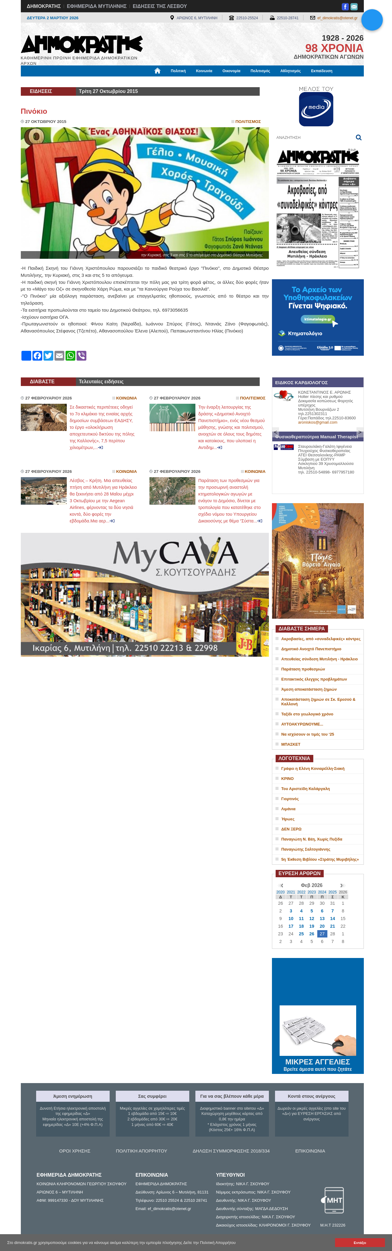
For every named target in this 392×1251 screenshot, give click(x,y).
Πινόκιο (34, 111)
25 (301, 933)
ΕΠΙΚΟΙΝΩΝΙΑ (310, 1150)
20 (322, 926)
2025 (333, 892)
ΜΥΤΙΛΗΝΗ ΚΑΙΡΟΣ (317, 982)
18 (301, 926)
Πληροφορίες (198, 82)
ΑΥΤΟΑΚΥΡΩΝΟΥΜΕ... (302, 724)
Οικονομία (231, 71)
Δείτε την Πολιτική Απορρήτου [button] (209, 1242)
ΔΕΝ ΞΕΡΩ (291, 829)
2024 (322, 892)
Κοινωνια (126, 398)
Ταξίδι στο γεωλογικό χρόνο (307, 714)
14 (332, 918)
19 (311, 926)
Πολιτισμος (248, 121)
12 (311, 918)
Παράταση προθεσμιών (303, 669)
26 (311, 933)
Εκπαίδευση (322, 71)
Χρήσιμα (147, 82)
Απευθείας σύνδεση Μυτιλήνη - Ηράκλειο (319, 659)
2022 (301, 892)
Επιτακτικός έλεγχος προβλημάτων (314, 679)
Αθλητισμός (290, 71)
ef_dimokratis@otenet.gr (338, 18)
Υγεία (125, 82)
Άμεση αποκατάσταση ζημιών (309, 689)
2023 (312, 892)
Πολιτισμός (260, 71)
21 (332, 926)
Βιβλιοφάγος (99, 82)
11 (301, 918)
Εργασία (69, 82)
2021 (291, 892)
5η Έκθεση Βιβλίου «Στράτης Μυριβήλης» (320, 859)
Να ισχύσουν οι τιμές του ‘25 (307, 734)
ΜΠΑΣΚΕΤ (290, 744)
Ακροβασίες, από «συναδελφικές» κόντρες (321, 639)
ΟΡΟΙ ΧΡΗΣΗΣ (74, 1150)
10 (290, 918)
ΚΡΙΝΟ (287, 778)
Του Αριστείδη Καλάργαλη (305, 788)
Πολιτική (178, 71)
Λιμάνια (288, 809)
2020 (281, 892)
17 (290, 926)
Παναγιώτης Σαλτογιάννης (305, 849)
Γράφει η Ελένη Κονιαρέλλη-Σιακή (313, 768)
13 (322, 918)
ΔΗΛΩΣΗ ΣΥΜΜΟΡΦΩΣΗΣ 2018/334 (231, 1150)
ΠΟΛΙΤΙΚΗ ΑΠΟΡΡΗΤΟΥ (141, 1150)
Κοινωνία (204, 71)
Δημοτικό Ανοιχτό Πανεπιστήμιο (311, 649)
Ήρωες (288, 819)
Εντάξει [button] (360, 1243)
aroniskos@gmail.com (317, 422)
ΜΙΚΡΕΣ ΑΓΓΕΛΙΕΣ (317, 1060)
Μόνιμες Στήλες (38, 82)
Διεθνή (170, 82)
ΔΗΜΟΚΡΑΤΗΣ (44, 6)
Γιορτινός (290, 798)
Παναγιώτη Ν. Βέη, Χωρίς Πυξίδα (311, 839)
